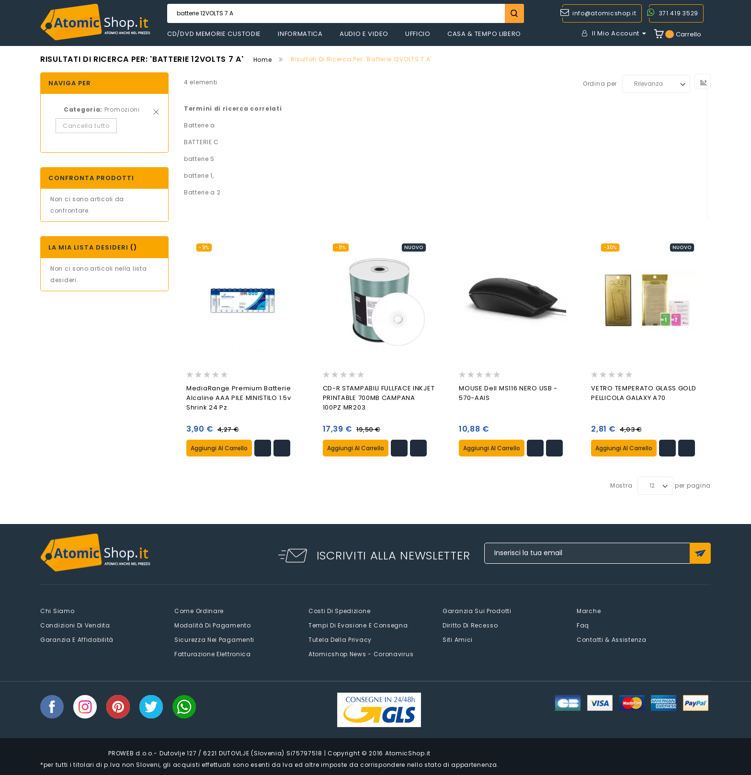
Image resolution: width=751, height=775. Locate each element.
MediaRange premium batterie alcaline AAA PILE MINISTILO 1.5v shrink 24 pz (238, 398)
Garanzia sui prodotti (477, 610)
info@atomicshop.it (604, 13)
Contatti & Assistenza (612, 639)
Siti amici (458, 639)
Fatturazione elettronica (212, 654)
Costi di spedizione (339, 610)
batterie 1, (199, 175)
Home (262, 60)
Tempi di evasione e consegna (358, 625)
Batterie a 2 (202, 192)
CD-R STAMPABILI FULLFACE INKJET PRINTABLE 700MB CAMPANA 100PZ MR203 (379, 398)
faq (583, 625)
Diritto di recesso (470, 625)
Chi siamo (57, 610)
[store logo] (95, 22)
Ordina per (600, 84)
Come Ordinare (199, 610)
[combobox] (345, 13)
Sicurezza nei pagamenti (214, 639)
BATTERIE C (201, 142)
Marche (589, 610)
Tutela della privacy (340, 639)
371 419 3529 (678, 13)
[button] (262, 448)
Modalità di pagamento (212, 625)
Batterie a (199, 125)
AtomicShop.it (408, 753)
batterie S (199, 159)
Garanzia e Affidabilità (77, 639)
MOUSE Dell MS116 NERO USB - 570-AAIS (508, 393)
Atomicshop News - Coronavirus (360, 654)
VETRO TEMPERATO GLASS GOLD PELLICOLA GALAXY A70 (643, 393)
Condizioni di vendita (75, 625)
